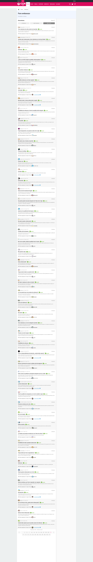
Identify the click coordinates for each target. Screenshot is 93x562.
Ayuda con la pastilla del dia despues (26, 211)
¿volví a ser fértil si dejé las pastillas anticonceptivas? (29, 59)
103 (31, 532)
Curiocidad (20, 90)
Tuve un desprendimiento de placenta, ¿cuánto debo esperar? (31, 353)
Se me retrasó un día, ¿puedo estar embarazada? (28, 502)
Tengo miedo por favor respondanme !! (26, 452)
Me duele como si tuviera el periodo (25, 141)
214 (30, 534)
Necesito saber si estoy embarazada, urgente (27, 100)
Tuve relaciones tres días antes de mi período (27, 29)
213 (28, 534)
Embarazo (26, 9)
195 (38, 532)
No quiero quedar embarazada (24, 221)
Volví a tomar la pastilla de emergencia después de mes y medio (31, 373)
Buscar (53, 20)
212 (25, 534)
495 (47, 534)
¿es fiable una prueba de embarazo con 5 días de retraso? (30, 433)
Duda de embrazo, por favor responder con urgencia (29, 482)
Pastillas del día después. (23, 231)
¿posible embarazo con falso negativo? (26, 80)
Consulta (20, 171)
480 (44, 534)
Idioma (74, 1)
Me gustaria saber (22, 251)
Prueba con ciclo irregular (23, 333)
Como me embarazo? (22, 302)
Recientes (24, 23)
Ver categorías (20, 16)
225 (33, 534)
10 (24, 532)
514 (49, 534)
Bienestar (46, 4)
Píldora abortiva (21, 424)
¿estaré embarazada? (22, 383)
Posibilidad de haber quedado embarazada (27, 442)
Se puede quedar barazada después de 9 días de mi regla (30, 200)
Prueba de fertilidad (22, 151)
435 (42, 534)
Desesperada (21, 492)
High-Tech (19, 1)
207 (43, 532)
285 (37, 534)
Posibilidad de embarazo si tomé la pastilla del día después (30, 110)
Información (20, 180)
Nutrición (41, 4)
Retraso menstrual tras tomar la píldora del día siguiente (30, 363)
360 (40, 534)
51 (29, 532)
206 (41, 532)
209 (48, 532)
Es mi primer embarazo (23, 69)
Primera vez (20, 161)
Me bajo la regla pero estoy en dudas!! (26, 282)
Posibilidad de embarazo (23, 343)
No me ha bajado (21, 414)
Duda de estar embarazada (24, 512)
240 (35, 534)
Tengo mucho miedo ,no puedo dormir (26, 272)
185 (36, 532)
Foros (28, 4)
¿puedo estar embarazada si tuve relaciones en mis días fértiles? (32, 39)
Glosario (58, 4)
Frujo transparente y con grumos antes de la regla (28, 130)
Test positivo (20, 120)
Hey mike (20, 312)
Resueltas (49, 23)
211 (23, 534)
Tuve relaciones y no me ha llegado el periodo (28, 322)
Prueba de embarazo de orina (24, 404)
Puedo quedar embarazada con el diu (26, 472)
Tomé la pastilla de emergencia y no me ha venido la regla (30, 394)
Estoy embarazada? (22, 261)
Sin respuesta (36, 23)
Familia (35, 4)
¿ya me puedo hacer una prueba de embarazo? (28, 292)
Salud (23, 1)
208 (46, 532)
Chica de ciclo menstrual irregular (25, 190)
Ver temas (24, 16)
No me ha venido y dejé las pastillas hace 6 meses (28, 241)
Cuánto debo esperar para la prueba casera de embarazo (30, 522)
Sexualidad (52, 4)
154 (34, 532)
